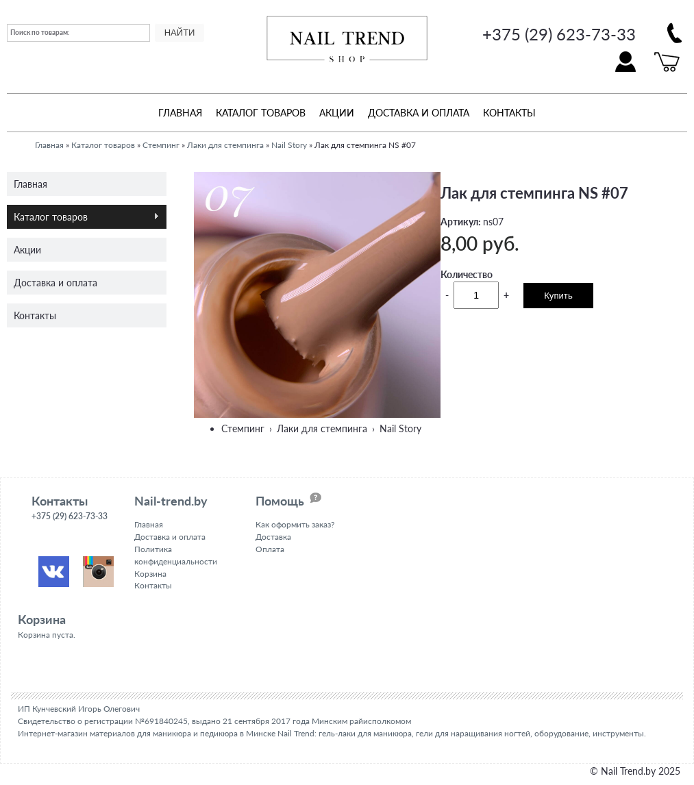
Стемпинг (160, 144)
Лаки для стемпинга (225, 144)
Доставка (273, 536)
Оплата (270, 548)
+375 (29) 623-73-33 (559, 34)
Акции (336, 112)
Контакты (509, 112)
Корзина (150, 573)
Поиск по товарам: (40, 32)
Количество (467, 273)
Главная (180, 112)
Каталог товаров (261, 112)
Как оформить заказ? (295, 524)
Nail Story (289, 144)
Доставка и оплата (418, 112)
